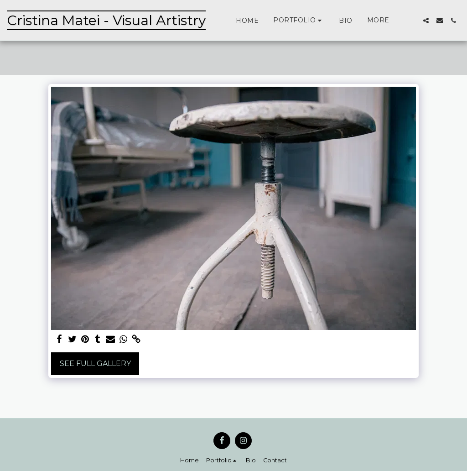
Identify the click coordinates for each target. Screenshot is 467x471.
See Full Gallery (95, 363)
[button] (298, 20)
